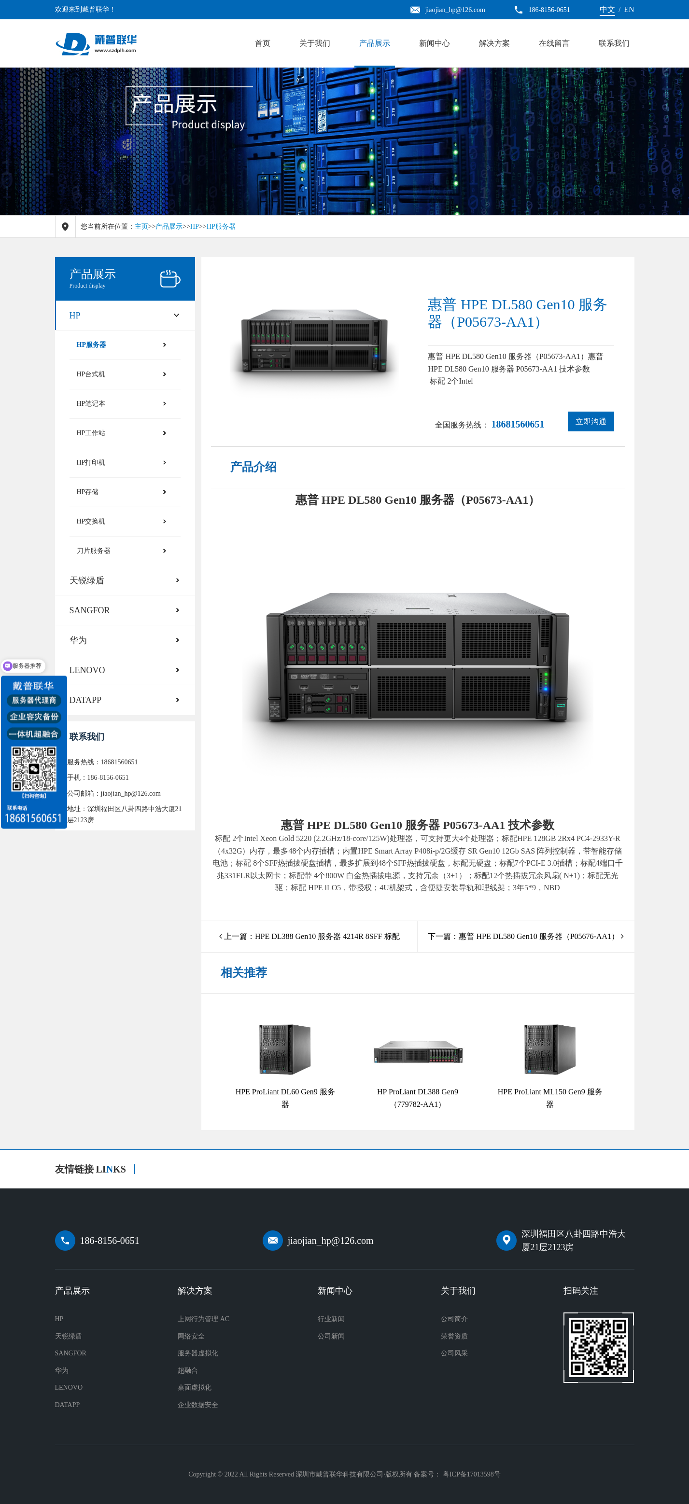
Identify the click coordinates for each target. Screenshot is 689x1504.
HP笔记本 (91, 403)
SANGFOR (90, 610)
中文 (607, 9)
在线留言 (554, 43)
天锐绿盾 (87, 580)
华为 (78, 640)
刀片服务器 (94, 550)
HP (194, 226)
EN (629, 9)
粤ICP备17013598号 (472, 1474)
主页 (141, 226)
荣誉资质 (454, 1336)
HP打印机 (91, 462)
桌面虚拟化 (194, 1387)
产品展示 (374, 43)
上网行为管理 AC (203, 1319)
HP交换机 (91, 521)
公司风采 (454, 1353)
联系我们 (614, 43)
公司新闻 (331, 1336)
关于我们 (314, 43)
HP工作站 (91, 433)
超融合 (188, 1370)
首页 (262, 43)
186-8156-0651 (110, 1240)
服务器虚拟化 (198, 1353)
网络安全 (191, 1336)
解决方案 (494, 43)
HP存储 (88, 492)
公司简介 (454, 1319)
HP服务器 (221, 226)
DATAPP (86, 700)
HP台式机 (91, 374)
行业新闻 (331, 1319)
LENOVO (87, 670)
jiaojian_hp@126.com (331, 1240)
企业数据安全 (198, 1404)
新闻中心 (434, 43)
